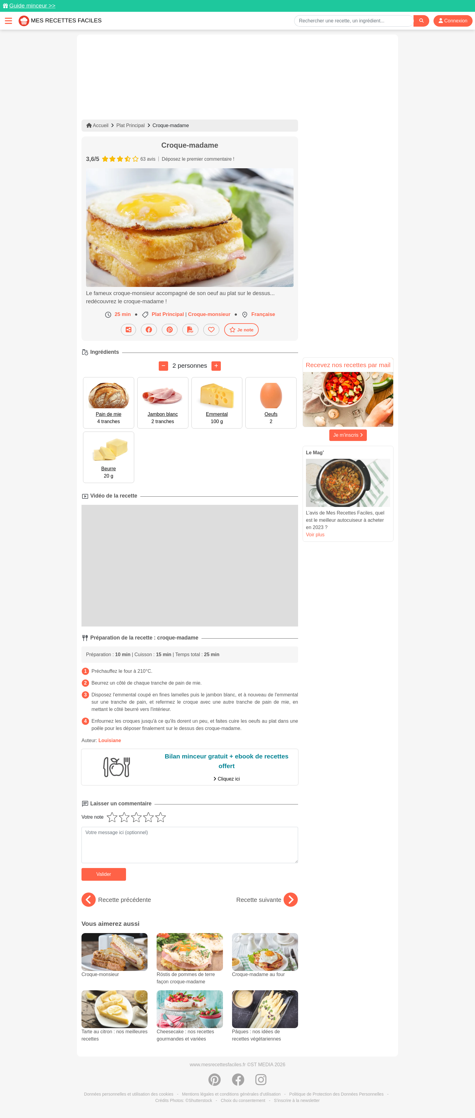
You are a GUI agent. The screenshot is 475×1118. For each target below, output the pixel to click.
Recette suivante (267, 899)
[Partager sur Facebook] (149, 330)
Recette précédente (116, 899)
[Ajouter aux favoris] (211, 330)
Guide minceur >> (32, 5)
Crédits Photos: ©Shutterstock (183, 1100)
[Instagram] (261, 1082)
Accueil (97, 125)
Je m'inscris (348, 435)
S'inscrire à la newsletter (297, 1100)
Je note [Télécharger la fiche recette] (241, 329)
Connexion (453, 20)
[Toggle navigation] (8, 21)
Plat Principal (130, 125)
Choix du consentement (243, 1100)
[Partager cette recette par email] (128, 330)
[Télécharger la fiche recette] (190, 330)
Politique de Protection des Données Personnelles (336, 1094)
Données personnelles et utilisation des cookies (128, 1094)
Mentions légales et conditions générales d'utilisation (231, 1094)
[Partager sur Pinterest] (170, 330)
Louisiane (109, 740)
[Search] (421, 20)
